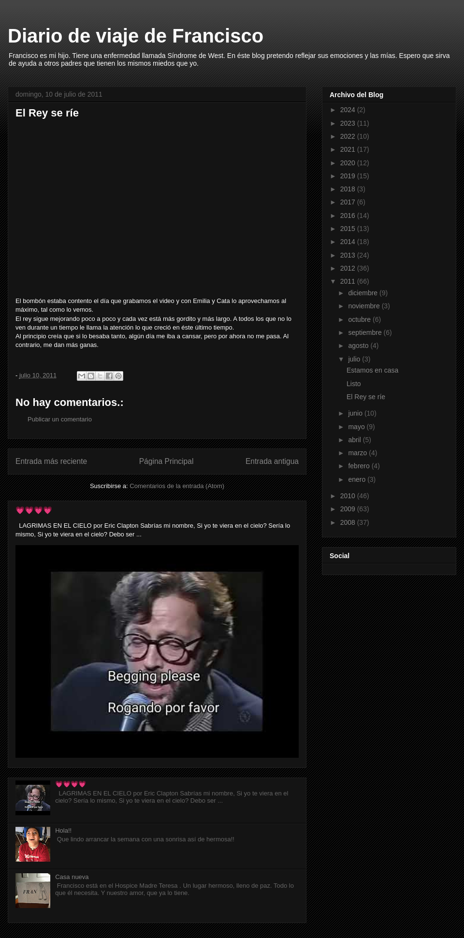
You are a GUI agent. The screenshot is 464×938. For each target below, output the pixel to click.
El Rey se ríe (366, 397)
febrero (359, 466)
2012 (348, 268)
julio (355, 359)
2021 (348, 149)
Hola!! (63, 830)
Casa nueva (71, 876)
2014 (348, 241)
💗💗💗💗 (33, 510)
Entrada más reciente (51, 461)
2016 (348, 215)
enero (357, 479)
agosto (359, 345)
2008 (348, 522)
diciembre (363, 293)
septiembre (365, 332)
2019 (348, 176)
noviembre (364, 306)
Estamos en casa (372, 370)
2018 (348, 189)
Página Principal (166, 461)
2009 (348, 509)
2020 (348, 163)
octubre (360, 319)
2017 (348, 202)
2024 (348, 110)
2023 (348, 123)
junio (356, 413)
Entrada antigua (272, 461)
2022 (348, 136)
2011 (348, 281)
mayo (357, 427)
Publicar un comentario (60, 419)
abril (355, 440)
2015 (348, 228)
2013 (348, 255)
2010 (348, 496)
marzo (358, 453)
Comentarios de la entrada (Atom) (177, 486)
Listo (354, 384)
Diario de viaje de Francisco (135, 35)
